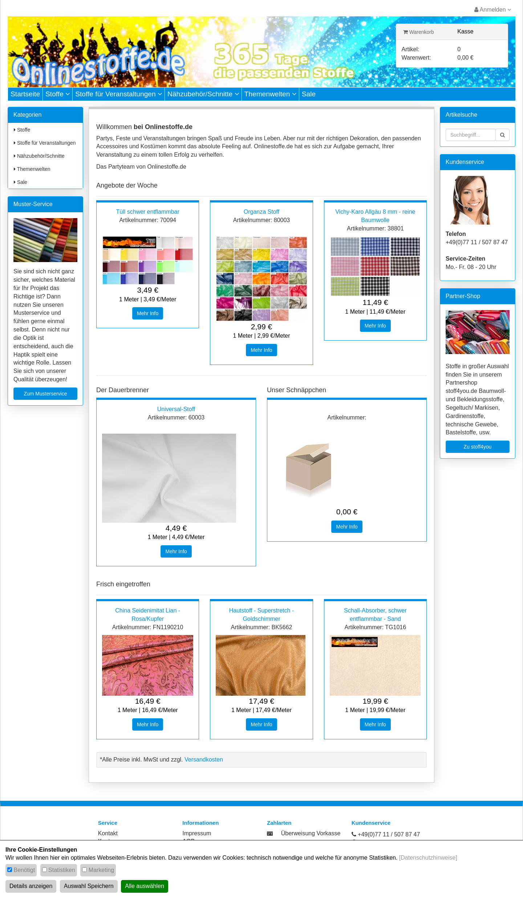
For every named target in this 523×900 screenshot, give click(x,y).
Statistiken (61, 870)
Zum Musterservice (45, 394)
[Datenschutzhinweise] (428, 858)
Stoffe (57, 94)
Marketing (101, 870)
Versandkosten (204, 759)
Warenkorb (418, 32)
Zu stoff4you (478, 447)
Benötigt (24, 870)
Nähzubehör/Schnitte (203, 94)
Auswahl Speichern (89, 886)
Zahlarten (279, 823)
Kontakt (108, 833)
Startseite (25, 94)
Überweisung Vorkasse (311, 833)
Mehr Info (147, 313)
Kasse (465, 31)
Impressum (196, 833)
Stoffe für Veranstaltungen (118, 94)
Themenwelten (270, 94)
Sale (309, 94)
